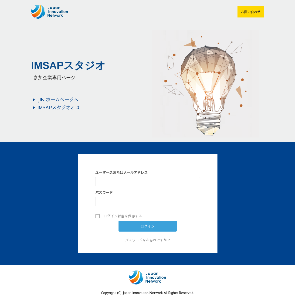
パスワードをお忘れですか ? (147, 239)
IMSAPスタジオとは (58, 107)
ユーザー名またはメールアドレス (121, 172)
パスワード (104, 192)
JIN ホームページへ (57, 99)
